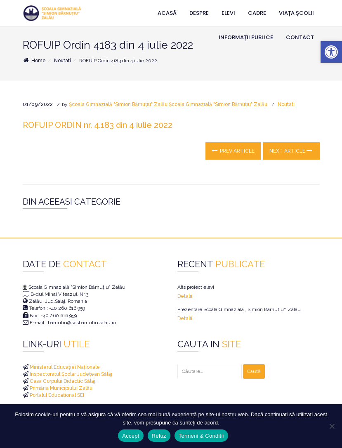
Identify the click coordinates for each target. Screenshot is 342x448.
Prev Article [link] (233, 151)
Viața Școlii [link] (296, 13)
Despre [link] (199, 13)
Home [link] (34, 61)
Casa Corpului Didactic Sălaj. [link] (62, 381)
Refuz (159, 436)
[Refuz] (332, 426)
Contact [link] (300, 37)
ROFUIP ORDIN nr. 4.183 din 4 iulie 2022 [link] (97, 125)
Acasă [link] (167, 13)
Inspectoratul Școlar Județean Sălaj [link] (70, 374)
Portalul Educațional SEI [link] (56, 395)
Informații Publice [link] (246, 37)
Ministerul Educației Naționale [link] (64, 367)
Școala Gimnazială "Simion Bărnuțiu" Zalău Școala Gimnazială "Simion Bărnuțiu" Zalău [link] (168, 104)
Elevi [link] (228, 13)
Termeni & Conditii (201, 436)
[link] (331, 52)
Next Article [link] (290, 151)
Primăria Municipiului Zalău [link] (60, 388)
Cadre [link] (257, 13)
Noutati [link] (62, 61)
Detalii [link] (184, 296)
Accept (130, 436)
